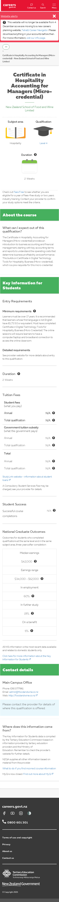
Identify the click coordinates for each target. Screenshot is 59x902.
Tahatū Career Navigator (35, 30)
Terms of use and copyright (17, 838)
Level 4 (43, 143)
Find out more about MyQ (37, 774)
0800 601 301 (17, 822)
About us (7, 851)
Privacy (6, 844)
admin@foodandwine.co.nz (23, 692)
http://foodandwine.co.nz (22, 695)
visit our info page (35, 38)
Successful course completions (12, 514)
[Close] (54, 17)
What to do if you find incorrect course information (29, 768)
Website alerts (9, 16)
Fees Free (19, 192)
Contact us (8, 858)
